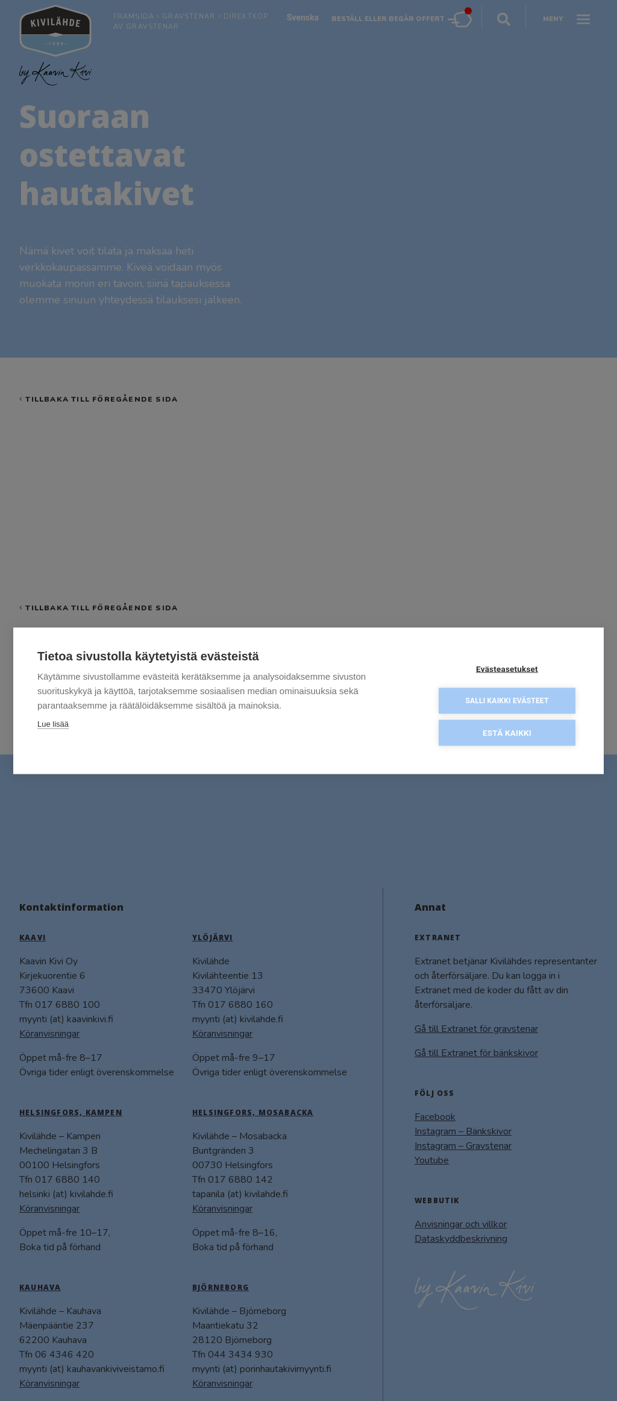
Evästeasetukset (507, 667)
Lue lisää (53, 722)
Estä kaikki (507, 731)
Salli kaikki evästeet (506, 699)
